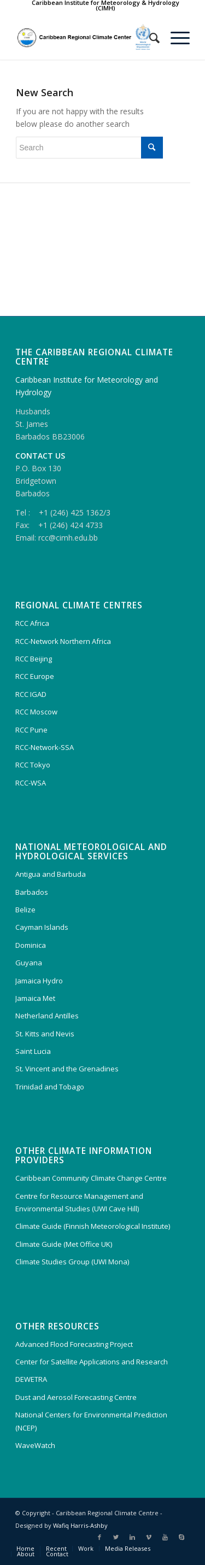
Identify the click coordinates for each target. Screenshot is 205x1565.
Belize (25, 910)
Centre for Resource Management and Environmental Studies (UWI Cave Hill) (79, 1202)
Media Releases (127, 1548)
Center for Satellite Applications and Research (91, 1362)
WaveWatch (35, 1445)
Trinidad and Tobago (49, 1087)
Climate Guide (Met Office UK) (63, 1244)
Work (85, 1548)
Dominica (30, 945)
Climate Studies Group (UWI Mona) (72, 1262)
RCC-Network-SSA (44, 747)
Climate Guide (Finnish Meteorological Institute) (92, 1226)
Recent (56, 1548)
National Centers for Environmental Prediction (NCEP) (91, 1421)
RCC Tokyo (32, 765)
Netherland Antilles (47, 1016)
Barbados (31, 892)
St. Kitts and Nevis (44, 1034)
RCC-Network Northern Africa (63, 641)
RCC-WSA (30, 783)
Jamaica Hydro (39, 981)
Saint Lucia (33, 1051)
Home (25, 1548)
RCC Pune (31, 730)
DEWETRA (31, 1379)
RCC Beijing (33, 659)
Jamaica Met (35, 998)
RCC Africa (32, 623)
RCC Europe (34, 676)
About (25, 1554)
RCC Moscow (36, 712)
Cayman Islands (41, 927)
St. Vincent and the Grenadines (67, 1069)
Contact (57, 1554)
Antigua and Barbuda (50, 874)
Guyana (28, 963)
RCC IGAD (30, 694)
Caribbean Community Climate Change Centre (91, 1178)
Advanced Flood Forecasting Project (74, 1344)
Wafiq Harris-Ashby (80, 1525)
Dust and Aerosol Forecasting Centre (76, 1397)
